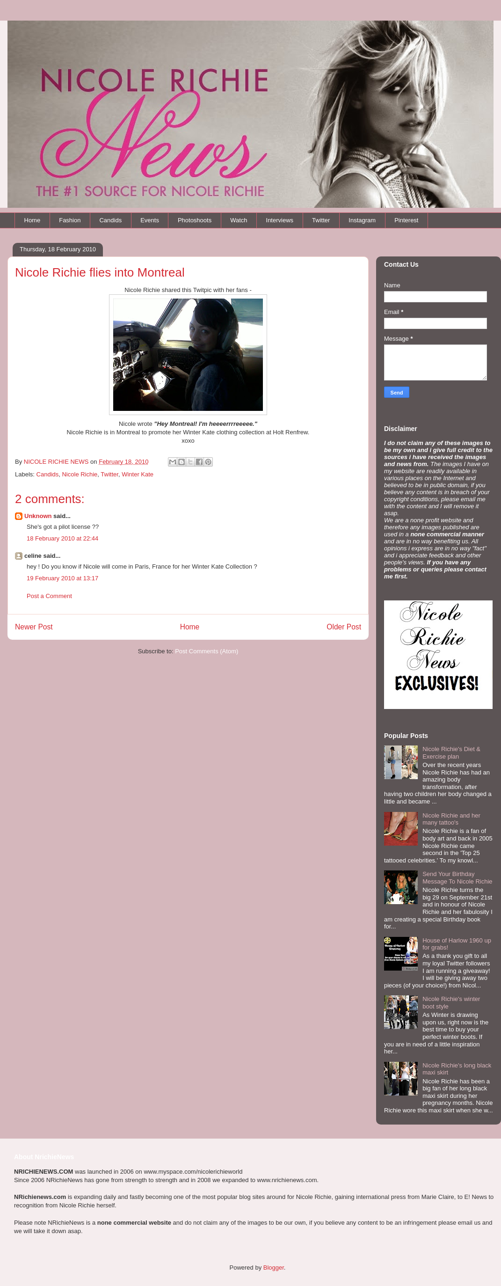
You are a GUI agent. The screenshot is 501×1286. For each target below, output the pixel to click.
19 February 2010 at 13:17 (62, 578)
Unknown (38, 515)
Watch (238, 220)
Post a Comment (49, 595)
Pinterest (406, 220)
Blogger (273, 1267)
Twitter (321, 220)
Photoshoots (194, 220)
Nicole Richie (79, 474)
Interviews (280, 220)
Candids (110, 220)
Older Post (344, 627)
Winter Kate (137, 474)
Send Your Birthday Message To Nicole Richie (457, 877)
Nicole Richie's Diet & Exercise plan (451, 752)
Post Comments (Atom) (206, 651)
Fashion (69, 220)
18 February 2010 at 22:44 (62, 538)
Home (32, 220)
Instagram (362, 220)
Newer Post (34, 627)
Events (149, 220)
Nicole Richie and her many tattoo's (451, 819)
